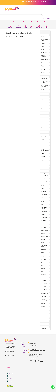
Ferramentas (18, 27)
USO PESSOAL (45, 324)
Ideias (45, 204)
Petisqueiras (45, 274)
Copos (45, 142)
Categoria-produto (45, 128)
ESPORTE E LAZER (45, 184)
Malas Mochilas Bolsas (45, 246)
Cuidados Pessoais (45, 157)
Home (6, 31)
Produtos (13, 3)
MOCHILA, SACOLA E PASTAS (45, 253)
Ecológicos (23, 22)
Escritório (31, 22)
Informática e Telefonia (45, 208)
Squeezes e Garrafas (45, 314)
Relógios (45, 303)
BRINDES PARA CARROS (45, 82)
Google (10, 381)
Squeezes (45, 311)
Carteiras (45, 122)
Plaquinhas (45, 280)
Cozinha (45, 153)
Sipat (25, 27)
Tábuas (45, 318)
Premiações (45, 296)
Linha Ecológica (45, 230)
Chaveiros (45, 132)
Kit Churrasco (45, 211)
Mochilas (44, 22)
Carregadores (45, 119)
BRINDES (45, 62)
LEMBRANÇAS (45, 227)
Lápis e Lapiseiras (45, 224)
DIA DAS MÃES (45, 165)
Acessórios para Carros (45, 40)
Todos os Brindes (13, 22)
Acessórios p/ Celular (45, 35)
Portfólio (19, 3)
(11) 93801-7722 (26, 1)
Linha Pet (45, 239)
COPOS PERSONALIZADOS (45, 150)
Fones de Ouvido (45, 194)
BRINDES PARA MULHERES (45, 86)
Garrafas (37, 22)
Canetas (45, 113)
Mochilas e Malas (45, 256)
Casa (45, 124)
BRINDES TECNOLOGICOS (18, 31)
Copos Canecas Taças (45, 145)
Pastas (45, 265)
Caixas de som (39, 27)
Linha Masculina (45, 236)
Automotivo (45, 46)
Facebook (11, 375)
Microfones (45, 249)
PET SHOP (45, 271)
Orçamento (48, 18)
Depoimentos (26, 3)
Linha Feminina (45, 233)
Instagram (11, 373)
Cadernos (45, 100)
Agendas (45, 43)
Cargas (45, 116)
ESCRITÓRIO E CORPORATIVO (45, 174)
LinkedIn (11, 378)
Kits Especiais (45, 217)
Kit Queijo (45, 214)
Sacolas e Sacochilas (45, 307)
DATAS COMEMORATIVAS (45, 161)
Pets (45, 277)
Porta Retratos (45, 289)
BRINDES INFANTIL (45, 73)
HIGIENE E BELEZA (45, 201)
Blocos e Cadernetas (45, 56)
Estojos (45, 188)
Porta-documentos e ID (45, 293)
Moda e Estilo (45, 259)
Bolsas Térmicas (45, 59)
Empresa (7, 3)
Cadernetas (45, 97)
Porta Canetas (45, 283)
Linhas (45, 242)
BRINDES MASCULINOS (45, 77)
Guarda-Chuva (45, 197)
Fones (31, 27)
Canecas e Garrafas (45, 109)
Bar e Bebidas (45, 52)
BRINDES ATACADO (45, 66)
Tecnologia (10, 27)
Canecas (45, 105)
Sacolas (46, 27)
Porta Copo (45, 286)
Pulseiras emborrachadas (45, 300)
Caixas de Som (45, 103)
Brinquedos (45, 94)
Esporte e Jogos (45, 181)
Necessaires (45, 262)
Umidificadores (45, 321)
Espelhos (45, 178)
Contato (33, 3)
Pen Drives (45, 268)
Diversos (45, 168)
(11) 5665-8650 (36, 1)
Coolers (45, 139)
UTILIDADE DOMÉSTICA (45, 327)
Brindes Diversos (45, 69)
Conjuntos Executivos (45, 135)
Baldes (45, 49)
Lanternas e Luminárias (45, 221)
